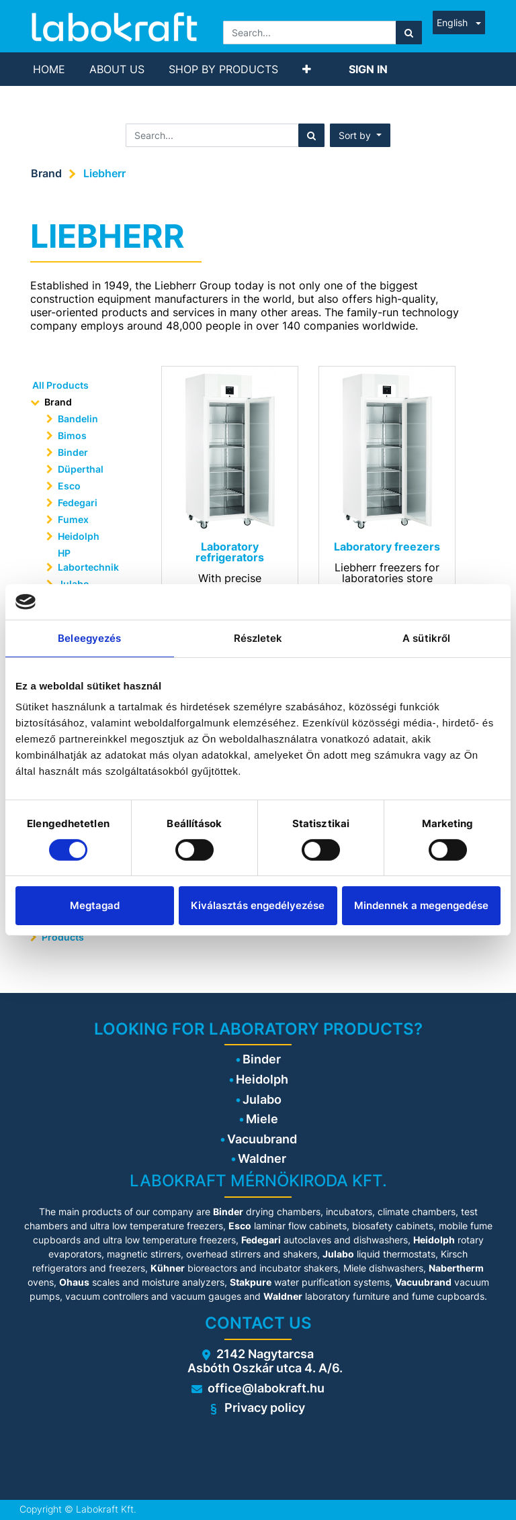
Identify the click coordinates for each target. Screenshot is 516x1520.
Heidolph (78, 536)
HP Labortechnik (88, 560)
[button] (306, 69)
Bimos (72, 435)
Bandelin (78, 418)
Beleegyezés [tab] (89, 637)
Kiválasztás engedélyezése (258, 905)
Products (63, 937)
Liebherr (104, 173)
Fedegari (77, 502)
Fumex (73, 519)
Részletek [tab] (258, 637)
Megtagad (95, 905)
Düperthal (80, 469)
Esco (69, 485)
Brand (46, 173)
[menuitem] (49, 69)
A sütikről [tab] (426, 637)
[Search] (409, 32)
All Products (60, 385)
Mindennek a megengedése (421, 905)
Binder (73, 452)
